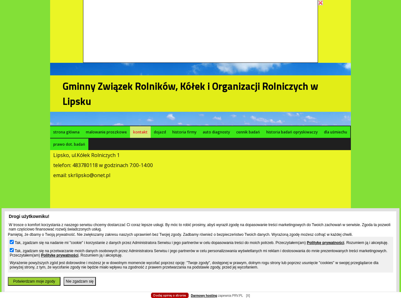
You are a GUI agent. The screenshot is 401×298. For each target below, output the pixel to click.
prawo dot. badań (69, 144)
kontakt (140, 132)
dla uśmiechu (335, 132)
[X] (248, 295)
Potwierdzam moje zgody (34, 281)
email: (60, 175)
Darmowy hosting (204, 295)
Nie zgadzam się (80, 281)
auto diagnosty (216, 132)
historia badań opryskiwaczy (292, 132)
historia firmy (184, 132)
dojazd (160, 132)
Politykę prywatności (325, 243)
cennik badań (248, 132)
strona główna (66, 132)
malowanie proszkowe (106, 132)
